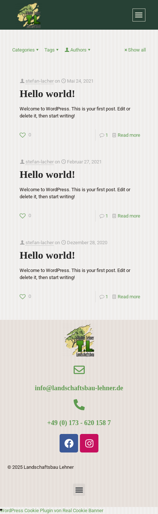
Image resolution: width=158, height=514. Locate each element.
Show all (134, 50)
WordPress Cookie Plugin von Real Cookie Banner (51, 510)
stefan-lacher (40, 81)
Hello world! (47, 93)
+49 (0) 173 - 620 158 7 (79, 423)
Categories (26, 50)
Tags (52, 50)
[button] (138, 15)
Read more (129, 135)
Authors (77, 50)
